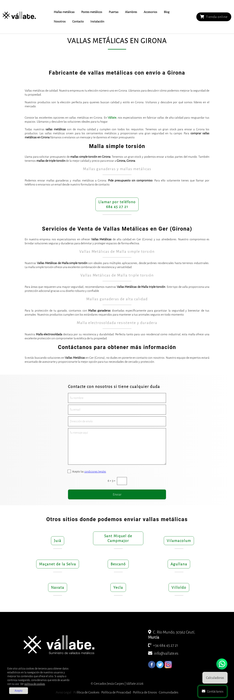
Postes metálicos (91, 12)
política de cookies (34, 683)
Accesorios (150, 12)
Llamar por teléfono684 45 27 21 (117, 204)
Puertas (113, 12)
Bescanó (118, 564)
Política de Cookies (86, 692)
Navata (57, 587)
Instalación (97, 21)
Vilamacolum (179, 541)
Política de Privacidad (116, 692)
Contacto (78, 21)
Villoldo (178, 587)
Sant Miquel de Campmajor (118, 538)
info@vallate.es (163, 653)
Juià (57, 541)
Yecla (118, 587)
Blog (166, 12)
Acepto (18, 690)
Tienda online (214, 17)
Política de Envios (145, 692)
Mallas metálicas (64, 12)
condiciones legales (95, 471)
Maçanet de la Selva (57, 564)
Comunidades (168, 692)
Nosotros (60, 21)
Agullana (179, 564)
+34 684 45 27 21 (163, 645)
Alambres (131, 12)
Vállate (112, 117)
